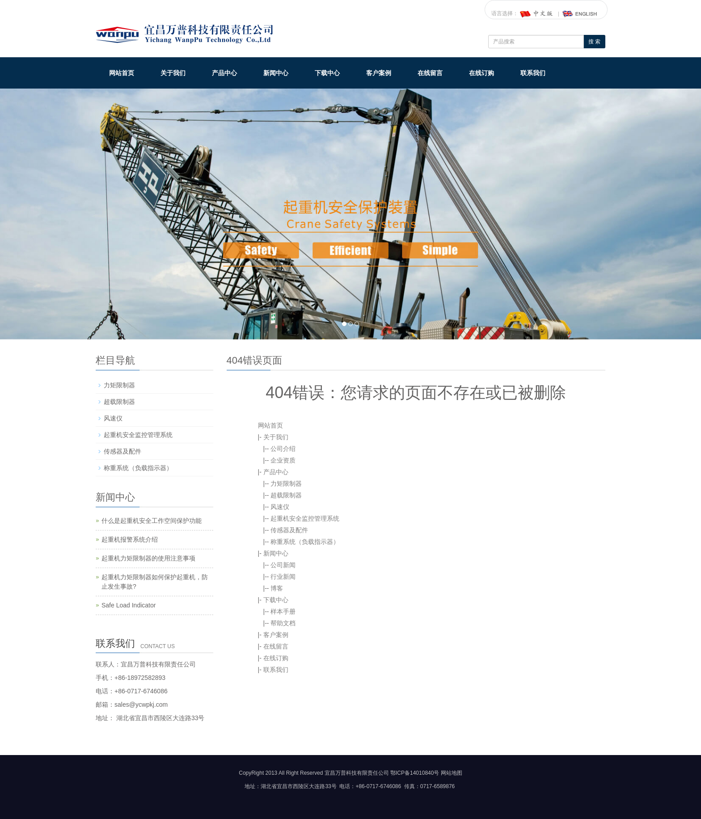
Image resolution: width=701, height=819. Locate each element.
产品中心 (224, 72)
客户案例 (378, 72)
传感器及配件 (289, 530)
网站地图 (451, 773)
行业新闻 (283, 576)
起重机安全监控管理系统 (304, 518)
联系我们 (532, 72)
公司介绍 (283, 448)
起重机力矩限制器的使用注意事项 (148, 558)
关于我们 (173, 72)
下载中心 (327, 72)
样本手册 (283, 611)
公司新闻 (283, 565)
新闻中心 (275, 72)
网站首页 (121, 72)
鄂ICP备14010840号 (414, 773)
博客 (276, 588)
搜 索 (594, 41)
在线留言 (430, 72)
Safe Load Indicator (128, 605)
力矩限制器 (286, 483)
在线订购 (481, 72)
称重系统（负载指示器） (304, 541)
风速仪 (279, 506)
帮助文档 (283, 623)
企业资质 (283, 460)
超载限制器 (286, 495)
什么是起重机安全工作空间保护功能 (151, 520)
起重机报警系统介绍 (129, 539)
